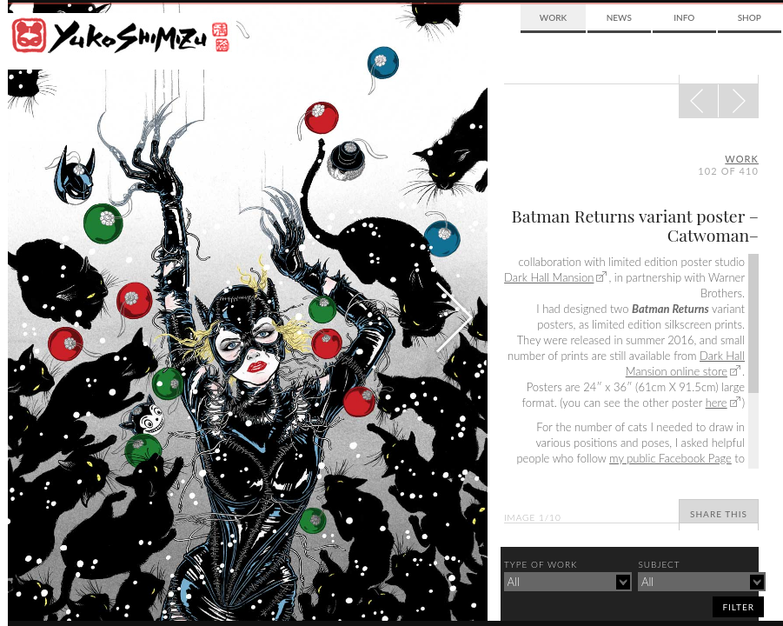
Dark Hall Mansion (549, 277)
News (619, 17)
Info (684, 17)
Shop (749, 17)
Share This (718, 514)
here (716, 403)
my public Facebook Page (670, 458)
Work (553, 17)
